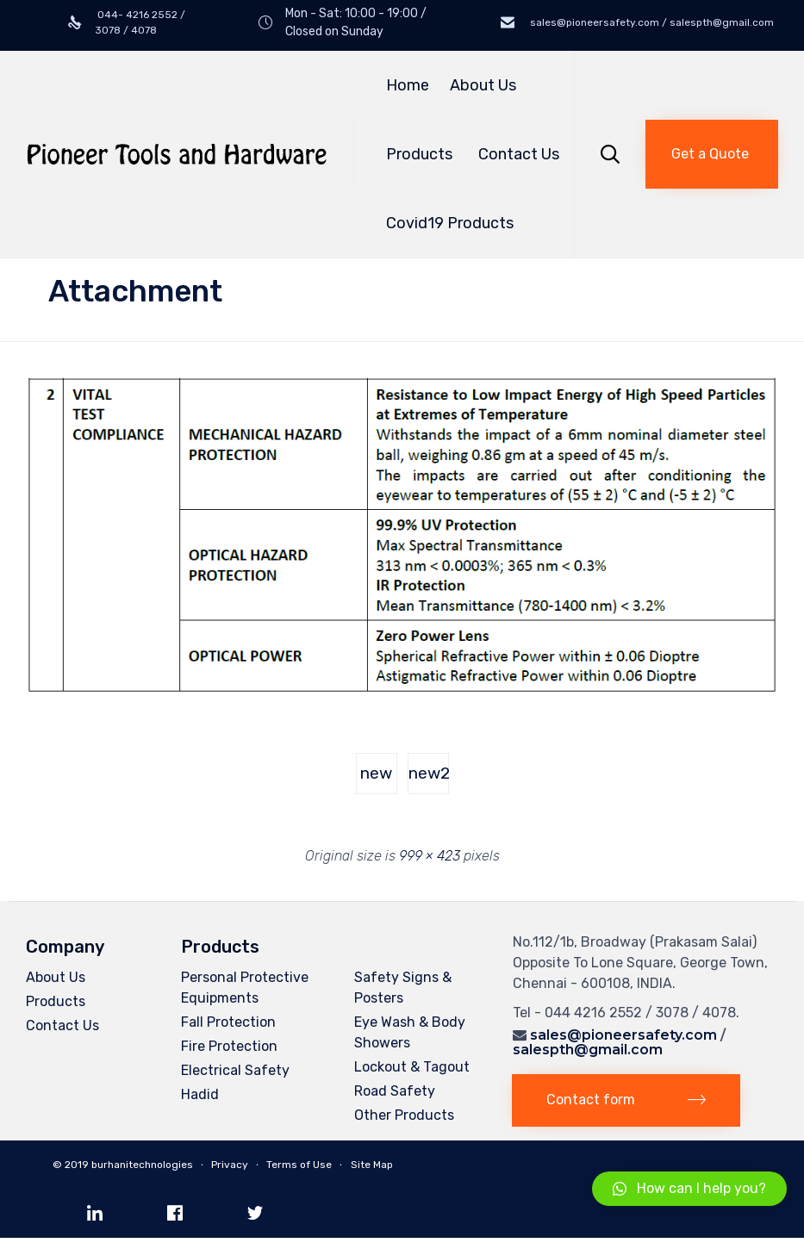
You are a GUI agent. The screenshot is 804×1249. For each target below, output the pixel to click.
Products (422, 154)
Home (407, 85)
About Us (483, 85)
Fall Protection (228, 1022)
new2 (428, 773)
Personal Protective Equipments (245, 987)
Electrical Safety (235, 1070)
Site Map (372, 1165)
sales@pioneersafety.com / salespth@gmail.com (650, 22)
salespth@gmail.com (588, 1049)
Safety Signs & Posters (403, 987)
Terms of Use (299, 1165)
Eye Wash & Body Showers (409, 1032)
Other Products (404, 1115)
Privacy (229, 1165)
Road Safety (394, 1091)
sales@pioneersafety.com (623, 1035)
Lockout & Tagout (412, 1067)
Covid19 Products (450, 223)
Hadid (200, 1094)
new (376, 773)
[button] (711, 154)
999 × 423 (429, 856)
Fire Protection (229, 1046)
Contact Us (518, 154)
